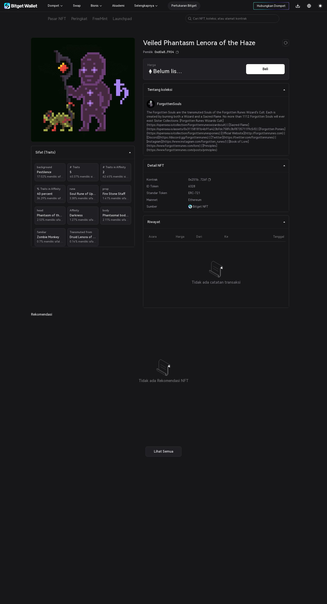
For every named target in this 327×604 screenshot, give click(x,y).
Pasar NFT (57, 18)
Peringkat (79, 18)
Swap (77, 5)
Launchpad (122, 18)
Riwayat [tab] (216, 222)
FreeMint (100, 18)
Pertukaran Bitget (184, 5)
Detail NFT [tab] (216, 165)
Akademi (118, 5)
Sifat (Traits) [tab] (83, 152)
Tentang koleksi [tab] (216, 90)
